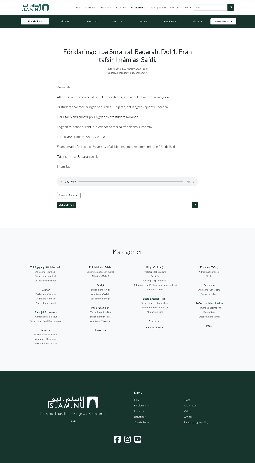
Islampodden (158, 7)
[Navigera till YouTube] (137, 439)
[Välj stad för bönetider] (35, 21)
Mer (186, 7)
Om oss (188, 416)
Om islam (90, 7)
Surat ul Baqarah (68, 195)
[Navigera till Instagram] (127, 439)
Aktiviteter (190, 405)
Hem (78, 7)
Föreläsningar (139, 7)
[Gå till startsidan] (35, 7)
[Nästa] (195, 205)
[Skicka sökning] (230, 7)
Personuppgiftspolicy (196, 422)
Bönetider (106, 7)
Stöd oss (175, 7)
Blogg (187, 399)
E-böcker (121, 7)
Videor (187, 411)
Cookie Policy (142, 422)
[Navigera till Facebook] (117, 439)
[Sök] (211, 7)
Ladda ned (66, 204)
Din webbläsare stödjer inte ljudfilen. (127, 181)
